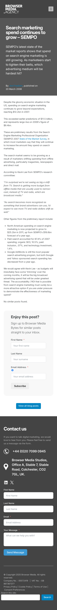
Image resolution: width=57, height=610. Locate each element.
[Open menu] (50, 9)
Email (6, 516)
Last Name (16, 353)
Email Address (18, 367)
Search (47, 597)
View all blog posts (28, 405)
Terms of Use (40, 586)
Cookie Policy (25, 586)
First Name (16, 340)
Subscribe (20, 386)
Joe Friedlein (16, 85)
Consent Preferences (14, 590)
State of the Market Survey (33, 138)
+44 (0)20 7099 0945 (29, 451)
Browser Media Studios (29, 460)
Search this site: (8, 593)
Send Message (15, 552)
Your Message (10, 530)
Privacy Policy (10, 586)
